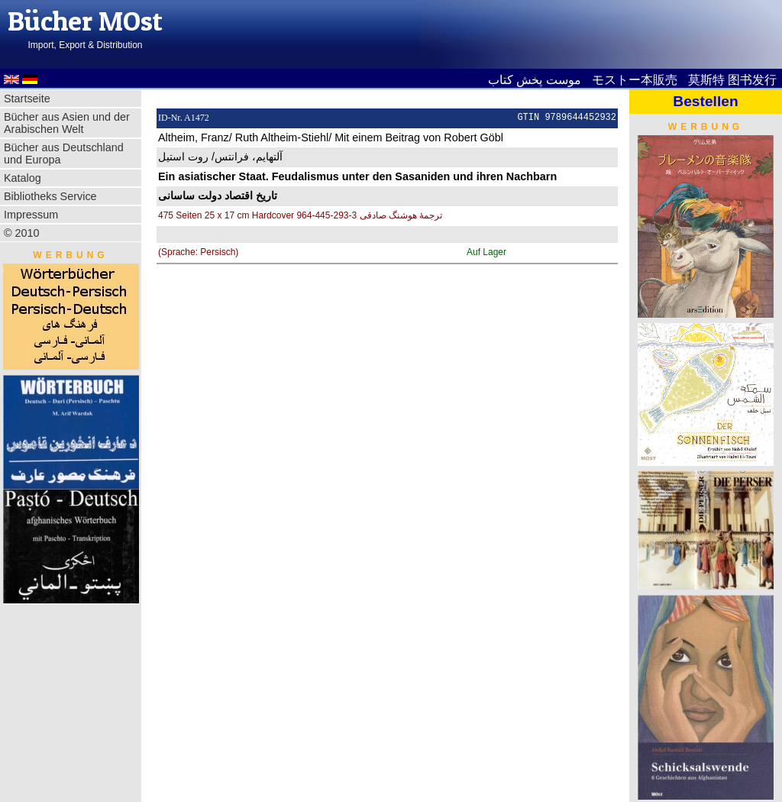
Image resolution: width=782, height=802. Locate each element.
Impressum (31, 215)
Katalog (22, 178)
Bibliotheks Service (50, 196)
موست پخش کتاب (534, 79)
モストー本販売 (634, 79)
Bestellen (705, 101)
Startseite (27, 98)
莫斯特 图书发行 (732, 79)
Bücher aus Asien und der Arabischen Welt (67, 123)
